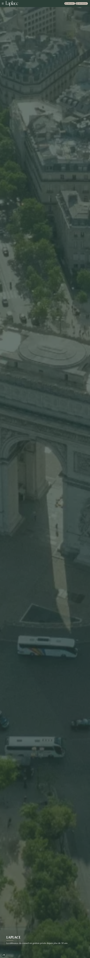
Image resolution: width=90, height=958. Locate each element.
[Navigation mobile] (3, 3)
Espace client (70, 3)
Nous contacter (82, 3)
